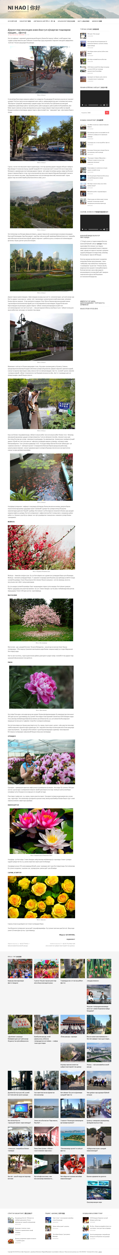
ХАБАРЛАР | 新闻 (25, 21)
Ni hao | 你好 (24, 8)
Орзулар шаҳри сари (94, 1202)
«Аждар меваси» (93, 981)
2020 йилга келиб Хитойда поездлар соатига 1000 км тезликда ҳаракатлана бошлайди (98, 69)
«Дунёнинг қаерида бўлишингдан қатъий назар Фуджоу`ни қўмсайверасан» (18, 1039)
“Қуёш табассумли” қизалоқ (61, 1226)
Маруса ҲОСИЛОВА (13, 34)
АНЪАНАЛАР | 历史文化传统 (66, 21)
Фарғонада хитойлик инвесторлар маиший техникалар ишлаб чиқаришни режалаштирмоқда (98, 201)
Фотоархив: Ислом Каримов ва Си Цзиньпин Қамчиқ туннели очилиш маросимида (98, 43)
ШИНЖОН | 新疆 (97, 21)
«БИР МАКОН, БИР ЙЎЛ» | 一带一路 (44, 21)
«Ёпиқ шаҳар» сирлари (68, 1037)
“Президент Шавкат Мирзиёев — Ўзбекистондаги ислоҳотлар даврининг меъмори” (97, 160)
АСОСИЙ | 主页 (12, 21)
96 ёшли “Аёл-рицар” (94, 34)
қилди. (99, 244)
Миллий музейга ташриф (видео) (97, 191)
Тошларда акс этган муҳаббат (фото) (98, 142)
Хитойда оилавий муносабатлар (97, 59)
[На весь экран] (107, 105)
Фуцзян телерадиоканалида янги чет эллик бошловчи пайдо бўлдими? (98, 1009)
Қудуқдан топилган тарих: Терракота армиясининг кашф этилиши (24, 1230)
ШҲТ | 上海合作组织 (83, 21)
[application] (94, 98)
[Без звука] (104, 105)
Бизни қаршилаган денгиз (96, 1176)
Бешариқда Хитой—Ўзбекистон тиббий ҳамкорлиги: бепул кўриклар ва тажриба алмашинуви (25, 1220)
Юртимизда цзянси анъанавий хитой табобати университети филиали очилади (98, 134)
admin (100, 1252)
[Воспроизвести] (83, 105)
